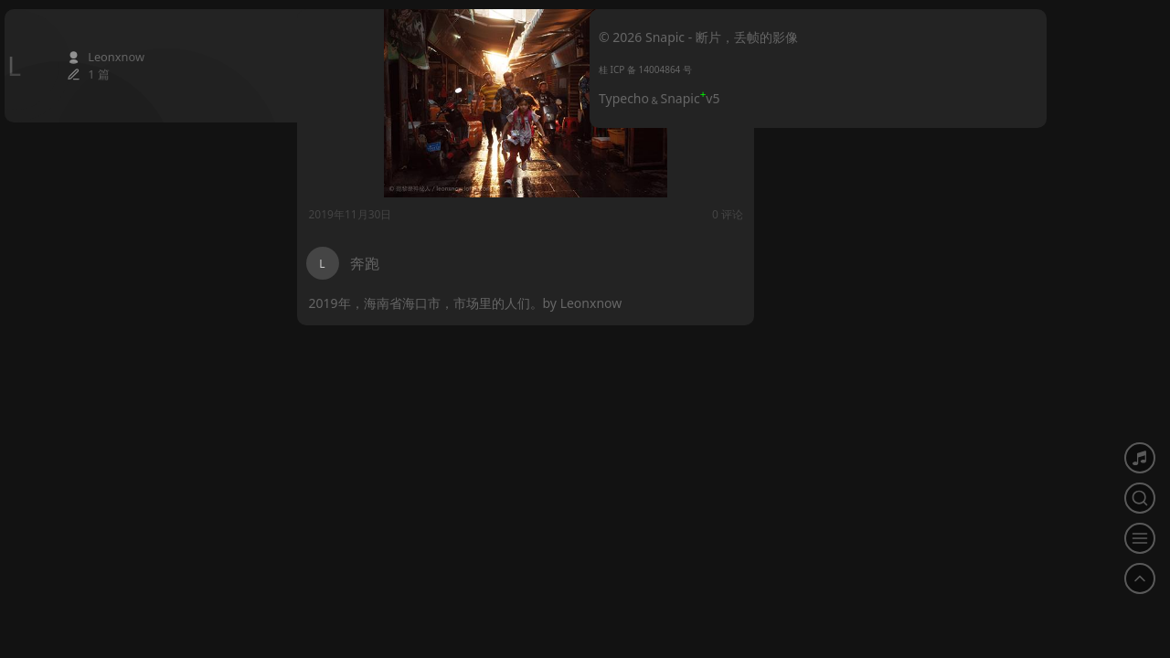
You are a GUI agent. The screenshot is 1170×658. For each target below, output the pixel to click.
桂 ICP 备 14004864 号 (645, 69)
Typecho (624, 98)
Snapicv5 (690, 98)
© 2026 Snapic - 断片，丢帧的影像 (698, 37)
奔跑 (364, 263)
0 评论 (553, 214)
